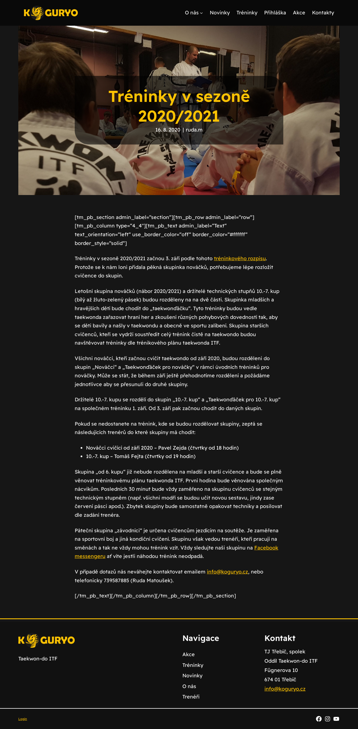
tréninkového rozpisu (240, 258)
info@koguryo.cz (227, 571)
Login (22, 719)
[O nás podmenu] (201, 12)
